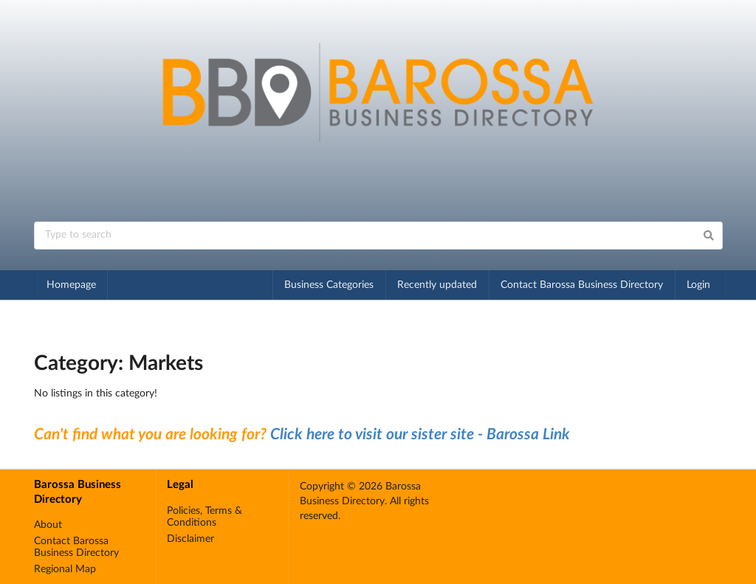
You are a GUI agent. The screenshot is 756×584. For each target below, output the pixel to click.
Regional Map (65, 569)
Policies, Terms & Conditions (204, 517)
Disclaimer (190, 539)
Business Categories (329, 285)
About (48, 525)
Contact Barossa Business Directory (582, 285)
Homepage (71, 285)
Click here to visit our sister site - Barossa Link (420, 434)
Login (698, 285)
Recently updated (437, 285)
